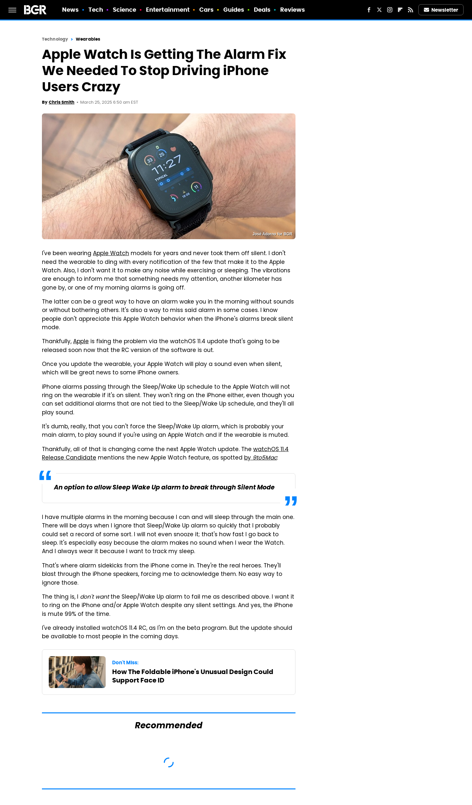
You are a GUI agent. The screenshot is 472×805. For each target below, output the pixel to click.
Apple (81, 341)
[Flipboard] (400, 9)
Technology (55, 39)
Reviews (292, 9)
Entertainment (168, 9)
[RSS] (410, 9)
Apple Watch (111, 253)
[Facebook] (369, 9)
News (70, 9)
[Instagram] (389, 9)
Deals (262, 9)
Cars (206, 9)
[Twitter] (379, 9)
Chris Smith (61, 102)
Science (125, 9)
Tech (95, 9)
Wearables (88, 39)
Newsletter (441, 10)
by (260, 458)
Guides (233, 9)
